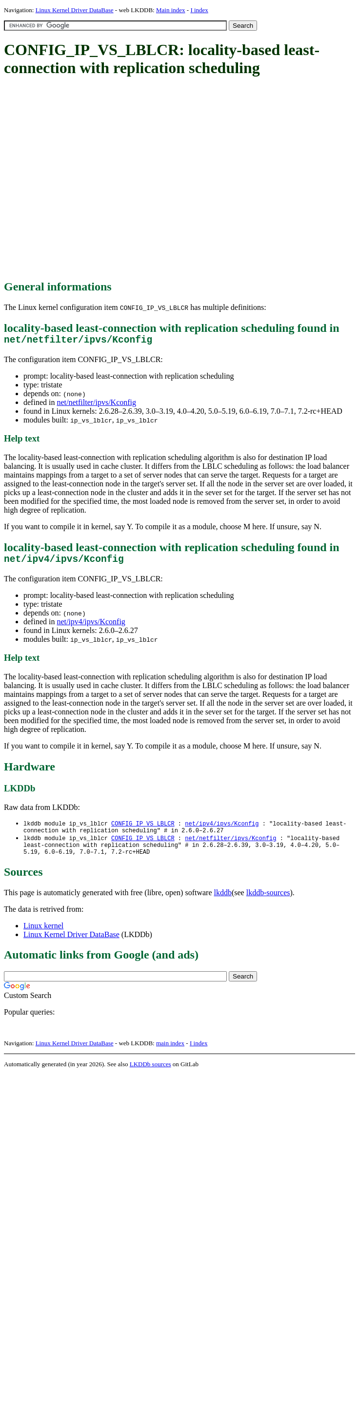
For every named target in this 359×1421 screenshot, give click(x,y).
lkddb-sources (268, 903)
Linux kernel (43, 936)
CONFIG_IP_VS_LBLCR (143, 829)
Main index (170, 10)
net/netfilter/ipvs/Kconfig (96, 405)
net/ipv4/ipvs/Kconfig (91, 626)
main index (170, 1053)
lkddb (223, 903)
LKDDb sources (150, 1074)
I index (199, 10)
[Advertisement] (91, 179)
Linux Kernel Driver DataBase (75, 10)
